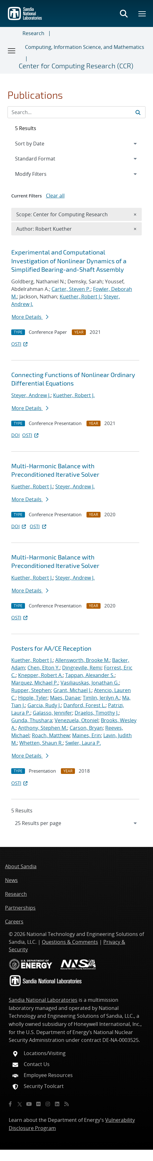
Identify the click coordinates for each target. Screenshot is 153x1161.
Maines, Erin (86, 735)
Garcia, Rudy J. (44, 705)
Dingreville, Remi (81, 667)
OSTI (20, 344)
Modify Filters (39, 173)
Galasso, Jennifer (52, 712)
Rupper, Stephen (31, 690)
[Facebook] (10, 1104)
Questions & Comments (70, 941)
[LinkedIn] (57, 1104)
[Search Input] (76, 112)
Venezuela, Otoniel (76, 720)
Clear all (55, 195)
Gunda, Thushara (31, 720)
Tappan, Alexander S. (90, 675)
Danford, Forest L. (84, 705)
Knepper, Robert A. (40, 675)
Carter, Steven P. (71, 289)
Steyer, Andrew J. (31, 395)
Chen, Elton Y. (43, 667)
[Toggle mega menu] (142, 13)
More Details (30, 316)
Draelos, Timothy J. (97, 712)
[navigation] (76, 823)
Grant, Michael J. (72, 690)
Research (33, 33)
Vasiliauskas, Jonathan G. (90, 682)
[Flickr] (38, 1104)
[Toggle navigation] (12, 50)
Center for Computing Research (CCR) (76, 65)
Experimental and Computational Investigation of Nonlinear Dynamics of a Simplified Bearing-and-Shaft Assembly (68, 260)
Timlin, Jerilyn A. (101, 697)
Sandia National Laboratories (43, 999)
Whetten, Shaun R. (41, 742)
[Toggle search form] (124, 13)
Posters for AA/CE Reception (51, 648)
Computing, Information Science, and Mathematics (84, 47)
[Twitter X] (19, 1104)
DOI (15, 435)
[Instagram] (47, 1104)
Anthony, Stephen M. (42, 727)
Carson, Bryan (86, 727)
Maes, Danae (65, 697)
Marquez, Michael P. (34, 682)
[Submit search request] (138, 112)
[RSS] (66, 1104)
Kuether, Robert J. (80, 296)
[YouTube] (29, 1104)
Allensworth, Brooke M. (82, 660)
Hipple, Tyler (32, 697)
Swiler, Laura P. (83, 742)
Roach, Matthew (51, 735)
